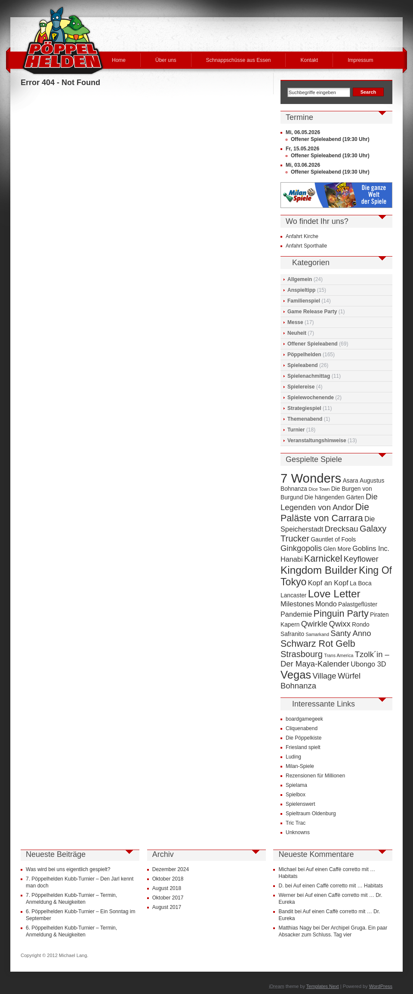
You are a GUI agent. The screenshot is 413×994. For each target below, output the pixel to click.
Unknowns (298, 832)
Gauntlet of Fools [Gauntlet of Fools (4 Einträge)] (333, 539)
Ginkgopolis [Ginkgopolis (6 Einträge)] (301, 548)
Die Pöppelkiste (303, 738)
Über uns (165, 60)
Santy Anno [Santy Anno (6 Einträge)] (350, 633)
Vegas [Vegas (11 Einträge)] (295, 675)
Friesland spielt (303, 747)
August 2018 (166, 888)
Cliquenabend (301, 728)
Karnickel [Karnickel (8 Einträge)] (323, 558)
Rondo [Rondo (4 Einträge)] (361, 624)
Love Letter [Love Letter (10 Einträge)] (334, 593)
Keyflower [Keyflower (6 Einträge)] (361, 558)
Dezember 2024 (170, 869)
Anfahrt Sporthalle (306, 246)
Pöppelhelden (304, 355)
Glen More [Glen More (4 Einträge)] (337, 549)
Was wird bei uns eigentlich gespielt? (68, 869)
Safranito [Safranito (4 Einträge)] (292, 634)
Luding (293, 757)
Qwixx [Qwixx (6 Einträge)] (340, 623)
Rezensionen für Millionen (315, 776)
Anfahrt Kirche (302, 236)
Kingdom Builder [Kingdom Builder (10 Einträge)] (319, 570)
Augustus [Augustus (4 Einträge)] (372, 480)
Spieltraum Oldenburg (311, 813)
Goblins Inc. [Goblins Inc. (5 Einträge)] (370, 548)
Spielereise (300, 387)
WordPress (380, 986)
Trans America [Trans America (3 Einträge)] (338, 655)
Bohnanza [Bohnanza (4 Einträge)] (293, 489)
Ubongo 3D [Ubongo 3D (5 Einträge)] (368, 664)
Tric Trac (295, 823)
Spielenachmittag (308, 376)
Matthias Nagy (294, 928)
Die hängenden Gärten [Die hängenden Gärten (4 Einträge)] (334, 497)
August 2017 (166, 907)
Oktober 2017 (168, 898)
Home (119, 60)
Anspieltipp (301, 290)
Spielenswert (300, 804)
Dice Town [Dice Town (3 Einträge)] (319, 489)
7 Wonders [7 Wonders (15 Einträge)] (310, 478)
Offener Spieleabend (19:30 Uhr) (330, 139)
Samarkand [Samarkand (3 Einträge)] (317, 634)
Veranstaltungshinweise (316, 440)
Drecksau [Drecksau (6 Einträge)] (341, 528)
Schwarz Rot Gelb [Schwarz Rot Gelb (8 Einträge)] (317, 643)
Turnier (296, 430)
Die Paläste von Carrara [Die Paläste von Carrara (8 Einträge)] (324, 512)
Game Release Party (312, 312)
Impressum (360, 60)
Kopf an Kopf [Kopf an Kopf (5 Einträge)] (328, 583)
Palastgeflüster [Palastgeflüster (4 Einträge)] (357, 604)
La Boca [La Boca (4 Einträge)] (361, 583)
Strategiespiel (304, 408)
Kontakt (309, 60)
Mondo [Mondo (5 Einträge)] (326, 604)
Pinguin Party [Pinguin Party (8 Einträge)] (341, 613)
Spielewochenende (310, 398)
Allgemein (299, 279)
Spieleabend (302, 365)
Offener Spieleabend (312, 344)
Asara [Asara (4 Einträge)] (350, 480)
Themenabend (304, 419)
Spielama (296, 785)
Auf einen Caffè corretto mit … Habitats (338, 886)
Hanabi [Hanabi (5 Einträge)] (291, 559)
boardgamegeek (304, 719)
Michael (287, 869)
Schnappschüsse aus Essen (238, 60)
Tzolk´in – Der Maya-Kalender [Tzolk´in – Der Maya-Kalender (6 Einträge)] (334, 659)
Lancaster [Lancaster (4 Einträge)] (293, 595)
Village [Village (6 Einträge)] (324, 675)
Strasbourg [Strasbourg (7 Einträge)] (301, 654)
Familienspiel (303, 301)
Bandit (285, 911)
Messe (295, 322)
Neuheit (296, 333)
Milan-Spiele (300, 766)
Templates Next (322, 986)
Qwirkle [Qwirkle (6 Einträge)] (314, 623)
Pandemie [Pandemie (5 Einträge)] (296, 614)
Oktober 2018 (168, 879)
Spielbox (295, 795)
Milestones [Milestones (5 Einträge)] (297, 604)
